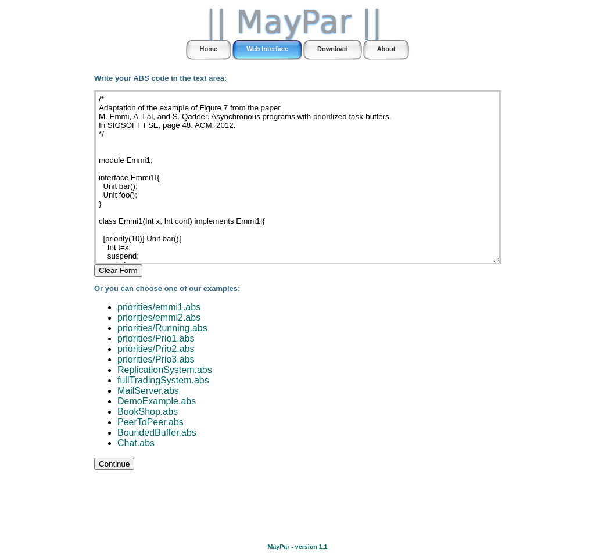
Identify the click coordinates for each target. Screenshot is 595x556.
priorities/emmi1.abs (158, 307)
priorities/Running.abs (162, 328)
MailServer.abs (148, 391)
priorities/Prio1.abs (156, 338)
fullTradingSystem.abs (163, 380)
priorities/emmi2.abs (158, 317)
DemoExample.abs (156, 401)
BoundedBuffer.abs (156, 432)
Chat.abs (136, 443)
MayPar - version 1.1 (297, 546)
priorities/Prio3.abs (156, 359)
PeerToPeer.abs (150, 422)
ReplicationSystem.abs (164, 370)
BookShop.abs (147, 412)
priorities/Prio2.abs (156, 349)
